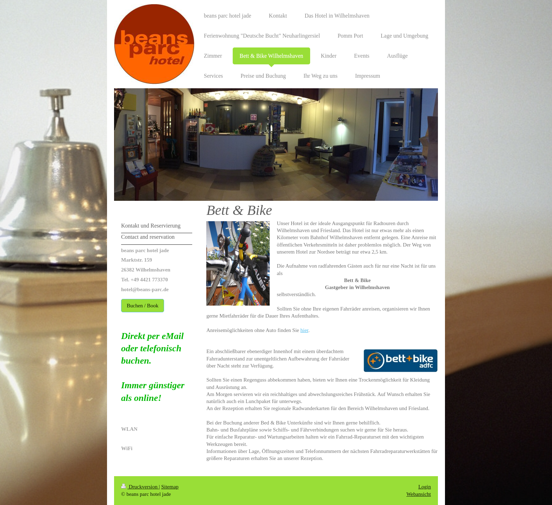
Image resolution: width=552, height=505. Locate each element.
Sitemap (169, 487)
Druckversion (140, 487)
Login (424, 487)
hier (304, 330)
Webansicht (418, 494)
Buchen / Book (142, 305)
